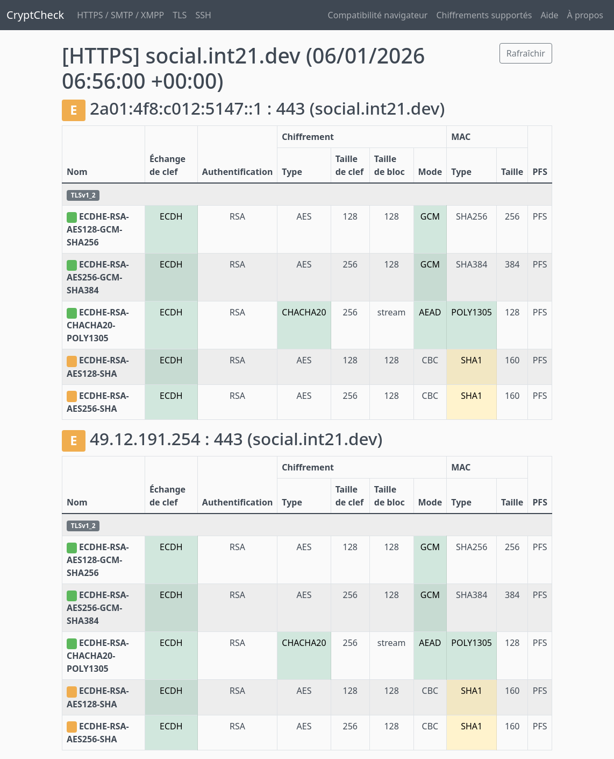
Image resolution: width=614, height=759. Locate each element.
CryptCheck (35, 15)
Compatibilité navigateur (378, 15)
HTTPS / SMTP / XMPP (120, 15)
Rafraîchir (525, 53)
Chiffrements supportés (484, 15)
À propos (585, 15)
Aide (549, 15)
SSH (203, 15)
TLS (180, 15)
